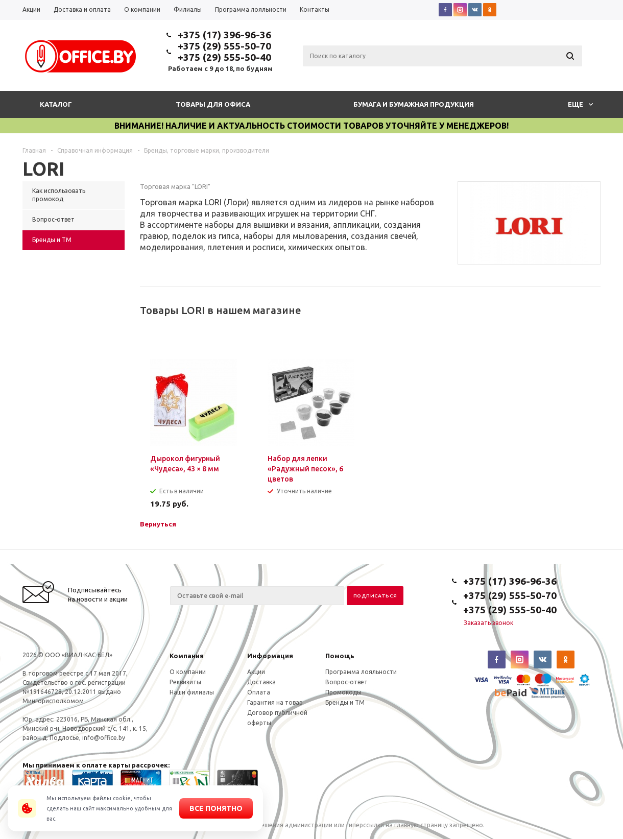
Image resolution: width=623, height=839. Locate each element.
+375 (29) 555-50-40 (224, 57)
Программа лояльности (361, 671)
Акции (256, 671)
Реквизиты (185, 682)
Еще (580, 104)
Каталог (56, 104)
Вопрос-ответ (346, 682)
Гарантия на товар (275, 702)
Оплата (258, 692)
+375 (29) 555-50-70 (224, 46)
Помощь (339, 655)
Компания (187, 655)
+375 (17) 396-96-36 (224, 34)
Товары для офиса (213, 104)
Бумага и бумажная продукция (413, 104)
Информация (270, 655)
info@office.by (103, 737)
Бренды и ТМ (345, 702)
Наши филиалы (192, 692)
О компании (188, 671)
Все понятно (216, 808)
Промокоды (343, 692)
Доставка (261, 682)
